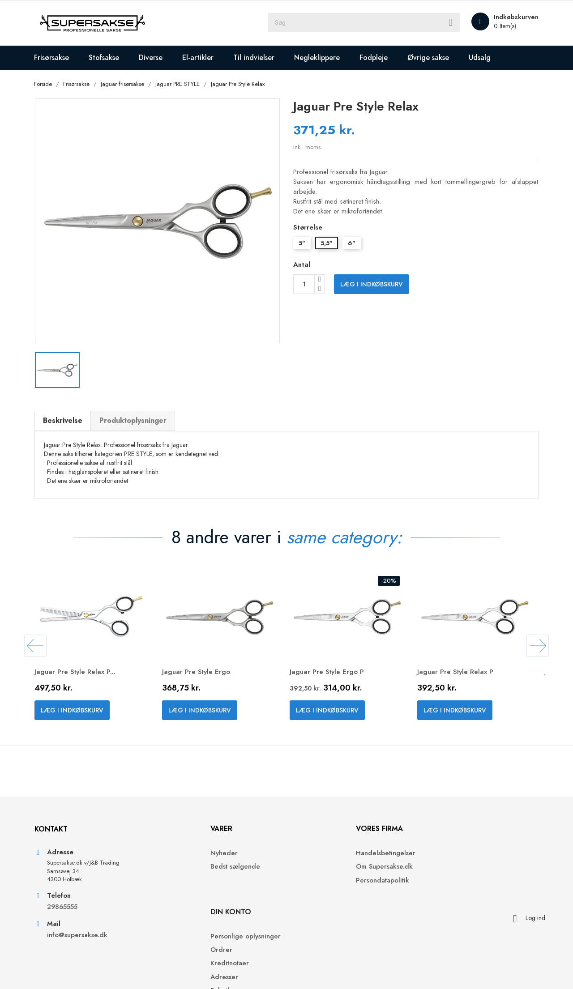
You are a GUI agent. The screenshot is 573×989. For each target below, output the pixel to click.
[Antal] (304, 284)
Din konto (441, 836)
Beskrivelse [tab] (66, 418)
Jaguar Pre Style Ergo (201, 670)
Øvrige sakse (432, 57)
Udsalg (484, 57)
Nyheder (179, 860)
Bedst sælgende (190, 873)
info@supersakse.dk (82, 943)
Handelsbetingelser (323, 860)
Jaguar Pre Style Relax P (460, 670)
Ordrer (432, 873)
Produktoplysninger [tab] (136, 418)
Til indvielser (257, 57)
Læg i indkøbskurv (371, 284)
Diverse (155, 57)
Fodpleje (377, 57)
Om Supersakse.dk (321, 873)
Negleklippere (321, 57)
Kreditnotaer (440, 887)
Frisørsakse (55, 57)
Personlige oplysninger (456, 860)
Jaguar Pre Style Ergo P (331, 670)
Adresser (435, 901)
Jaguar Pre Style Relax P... (79, 670)
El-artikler (202, 57)
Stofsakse (108, 57)
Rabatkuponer (442, 914)
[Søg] (371, 23)
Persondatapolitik (319, 887)
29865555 (66, 915)
